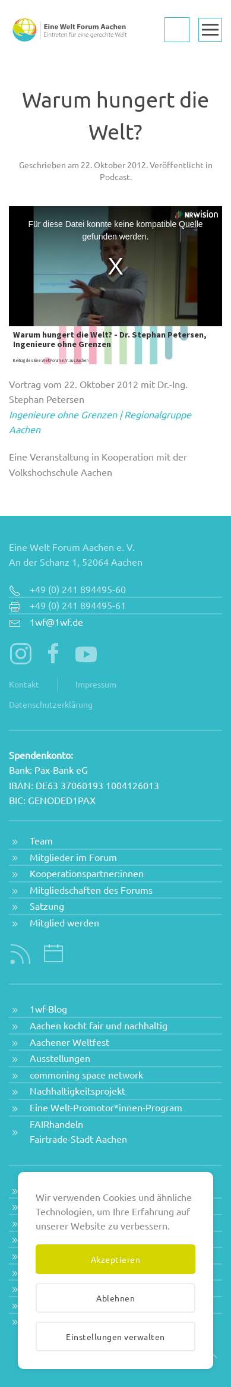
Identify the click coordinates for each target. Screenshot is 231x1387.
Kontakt (24, 684)
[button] (210, 29)
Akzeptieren (116, 1259)
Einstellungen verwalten (115, 1336)
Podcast (115, 176)
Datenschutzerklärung (51, 704)
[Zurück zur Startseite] (68, 29)
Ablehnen (115, 1298)
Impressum (95, 684)
